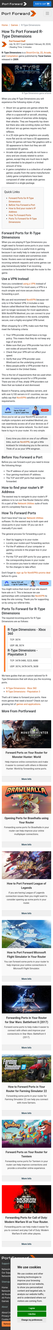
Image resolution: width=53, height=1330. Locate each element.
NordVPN (31, 299)
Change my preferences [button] (31, 1320)
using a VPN (29, 283)
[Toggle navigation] (47, 13)
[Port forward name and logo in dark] (19, 13)
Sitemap (6, 1281)
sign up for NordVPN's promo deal (33, 572)
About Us (6, 1312)
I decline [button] (32, 1314)
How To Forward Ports (20, 215)
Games (14, 25)
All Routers (7, 1294)
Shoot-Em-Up (32, 52)
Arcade (47, 52)
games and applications (28, 704)
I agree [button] (32, 1308)
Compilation (12, 56)
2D (41, 52)
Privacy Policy (9, 1316)
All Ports (6, 1297)
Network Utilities (26, 503)
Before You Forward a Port (22, 205)
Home (5, 25)
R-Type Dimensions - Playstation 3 (23, 691)
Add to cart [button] (42, 3)
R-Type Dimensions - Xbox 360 (21, 688)
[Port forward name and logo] (14, 3)
